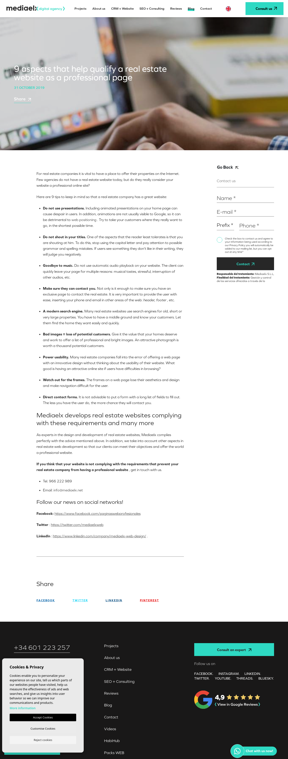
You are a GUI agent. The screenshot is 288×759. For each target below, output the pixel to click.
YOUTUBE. (223, 678)
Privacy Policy (237, 245)
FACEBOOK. (203, 673)
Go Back (227, 167)
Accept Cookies (43, 716)
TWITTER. (202, 678)
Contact (245, 264)
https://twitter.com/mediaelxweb (77, 525)
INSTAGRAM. (228, 673)
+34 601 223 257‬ (42, 647)
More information (23, 707)
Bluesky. (266, 678)
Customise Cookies (42, 728)
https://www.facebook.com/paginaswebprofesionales (98, 513)
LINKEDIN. (253, 673)
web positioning (83, 220)
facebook (45, 600)
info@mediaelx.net (68, 490)
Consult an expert (234, 650)
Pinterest (149, 600)
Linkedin (114, 600)
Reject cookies (43, 740)
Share (22, 99)
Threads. (244, 678)
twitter (80, 600)
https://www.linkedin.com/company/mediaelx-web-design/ (99, 536)
